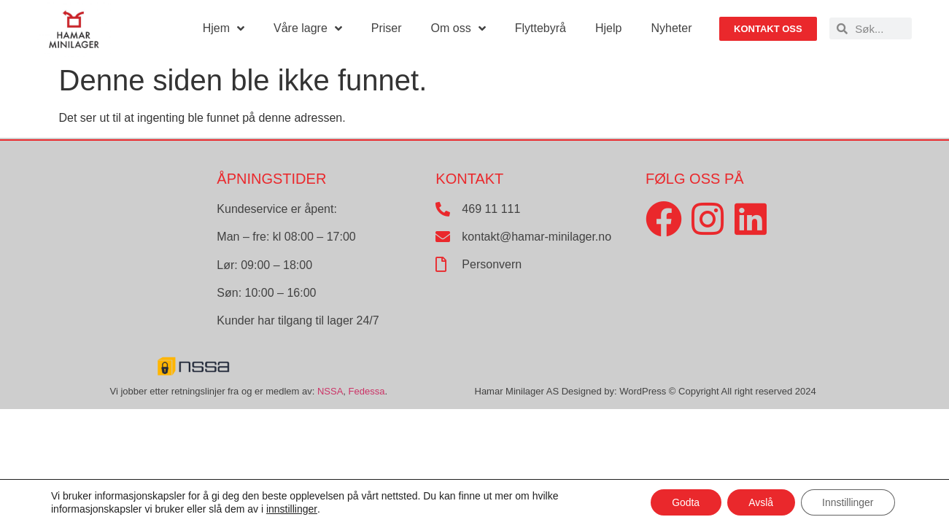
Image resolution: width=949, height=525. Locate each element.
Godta (683, 502)
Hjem (223, 28)
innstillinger (291, 509)
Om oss (458, 28)
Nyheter (671, 28)
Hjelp (608, 28)
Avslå (759, 502)
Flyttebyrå (540, 28)
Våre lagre (308, 28)
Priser (386, 28)
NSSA (330, 391)
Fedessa (367, 391)
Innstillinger (847, 502)
